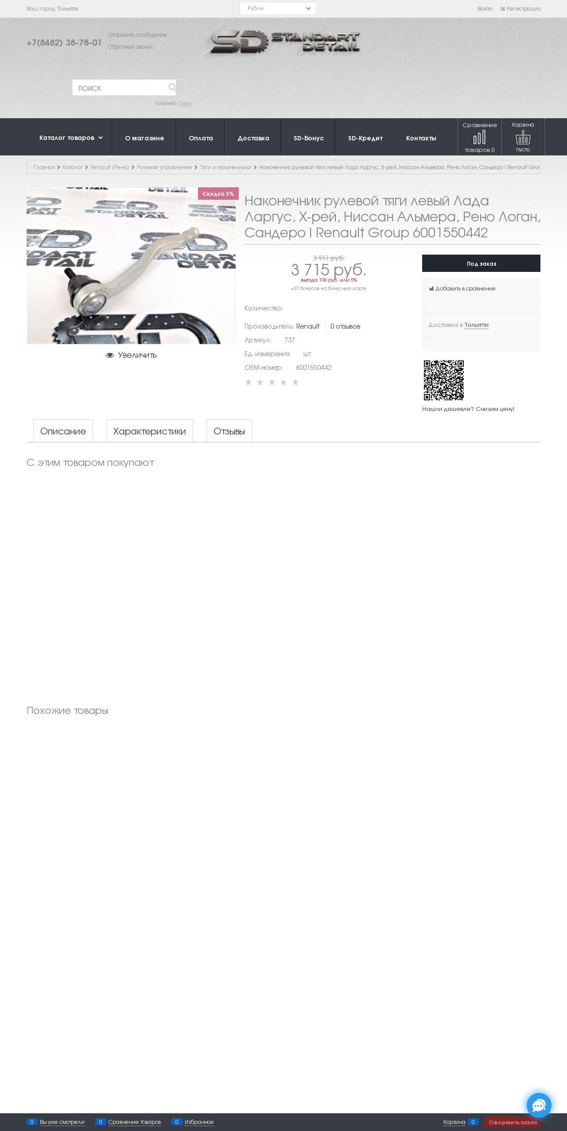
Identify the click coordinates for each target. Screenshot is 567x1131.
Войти (485, 8)
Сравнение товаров (479, 137)
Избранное (199, 1122)
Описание (63, 430)
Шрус (185, 103)
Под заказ (481, 263)
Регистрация (520, 8)
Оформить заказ (513, 1122)
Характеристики (149, 430)
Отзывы (229, 430)
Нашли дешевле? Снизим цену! (468, 408)
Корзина (454, 1122)
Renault (308, 325)
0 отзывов (345, 325)
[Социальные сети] (539, 1105)
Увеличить (137, 354)
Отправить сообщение (137, 35)
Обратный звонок (130, 46)
